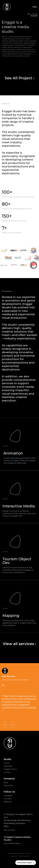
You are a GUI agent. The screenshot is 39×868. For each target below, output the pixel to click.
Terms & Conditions (24, 856)
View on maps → (10, 830)
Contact (7, 772)
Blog (6, 782)
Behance (8, 802)
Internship (8, 785)
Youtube (7, 798)
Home (6, 763)
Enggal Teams (10, 769)
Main (34, 7)
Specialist (8, 766)
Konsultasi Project (25, 863)
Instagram (8, 795)
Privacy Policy (13, 856)
